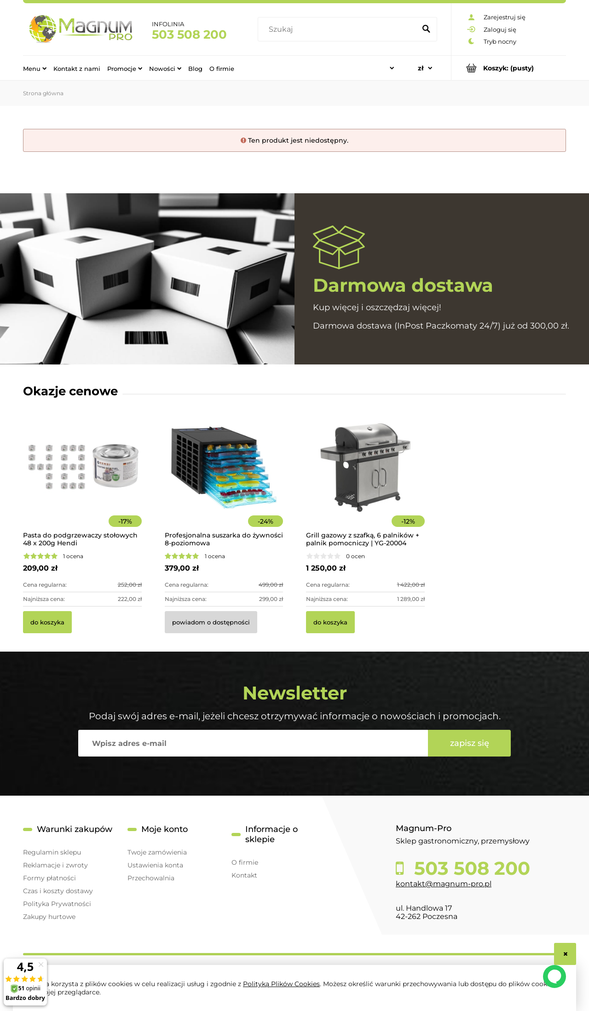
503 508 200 (189, 34)
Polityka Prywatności (57, 904)
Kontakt (244, 875)
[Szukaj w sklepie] (339, 29)
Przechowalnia (150, 878)
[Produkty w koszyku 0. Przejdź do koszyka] (508, 68)
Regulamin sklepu (52, 852)
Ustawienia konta (155, 865)
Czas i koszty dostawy (58, 891)
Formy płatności (49, 878)
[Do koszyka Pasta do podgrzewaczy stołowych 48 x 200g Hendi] (47, 622)
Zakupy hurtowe (49, 917)
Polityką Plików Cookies (281, 984)
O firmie (244, 862)
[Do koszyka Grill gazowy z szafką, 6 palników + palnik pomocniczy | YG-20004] (330, 622)
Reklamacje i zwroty (55, 865)
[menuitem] (34, 68)
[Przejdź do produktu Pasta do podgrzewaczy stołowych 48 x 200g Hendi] (82, 480)
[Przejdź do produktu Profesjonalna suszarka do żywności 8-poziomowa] (224, 480)
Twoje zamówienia (157, 852)
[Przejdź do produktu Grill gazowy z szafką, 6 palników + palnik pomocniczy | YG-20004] (365, 480)
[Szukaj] (426, 29)
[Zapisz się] (469, 743)
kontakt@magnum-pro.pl (443, 883)
